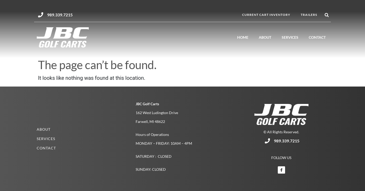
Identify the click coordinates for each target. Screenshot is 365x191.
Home (242, 37)
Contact (317, 37)
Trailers (309, 15)
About (265, 37)
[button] (326, 15)
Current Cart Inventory (266, 15)
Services (290, 37)
